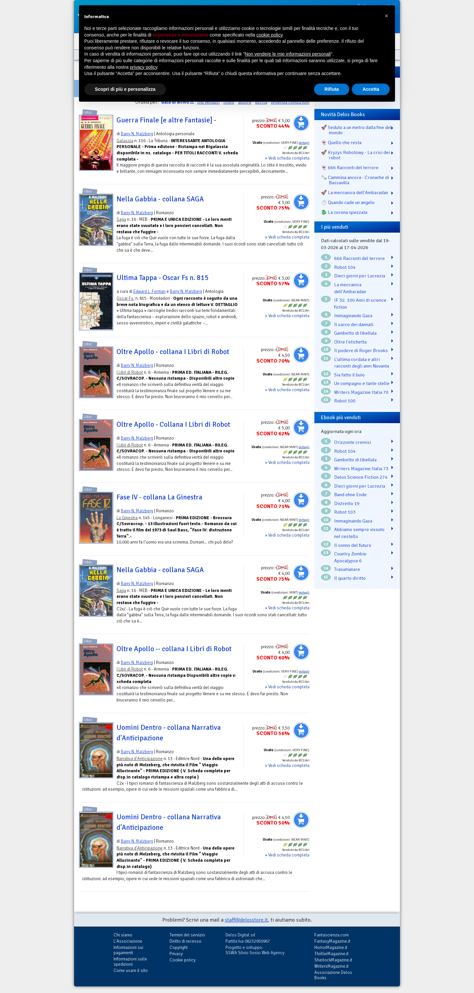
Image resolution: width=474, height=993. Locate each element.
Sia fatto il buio (349, 375)
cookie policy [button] (269, 35)
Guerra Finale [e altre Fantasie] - (166, 120)
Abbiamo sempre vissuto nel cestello (359, 532)
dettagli (304, 143)
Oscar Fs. (125, 298)
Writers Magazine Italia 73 (361, 468)
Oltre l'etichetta (350, 342)
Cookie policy (183, 960)
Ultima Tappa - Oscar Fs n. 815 (163, 277)
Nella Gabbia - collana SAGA (160, 199)
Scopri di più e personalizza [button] (125, 89)
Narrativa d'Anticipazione (140, 758)
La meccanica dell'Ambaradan (350, 288)
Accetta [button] (370, 89)
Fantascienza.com (331, 935)
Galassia (125, 140)
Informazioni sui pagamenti (128, 950)
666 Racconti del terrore (359, 258)
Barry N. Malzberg (137, 134)
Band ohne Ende (350, 494)
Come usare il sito (131, 970)
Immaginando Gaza (353, 315)
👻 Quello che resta (341, 142)
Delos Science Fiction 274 (360, 477)
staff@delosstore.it (246, 920)
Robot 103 (345, 512)
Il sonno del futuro (352, 545)
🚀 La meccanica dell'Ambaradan (354, 192)
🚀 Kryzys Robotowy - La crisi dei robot (355, 155)
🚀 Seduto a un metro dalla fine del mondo (356, 130)
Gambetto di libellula (355, 333)
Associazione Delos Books (333, 975)
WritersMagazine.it (331, 966)
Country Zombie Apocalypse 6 (350, 557)
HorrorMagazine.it (330, 947)
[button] (386, 16)
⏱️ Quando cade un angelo (348, 202)
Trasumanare (347, 569)
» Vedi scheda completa (287, 158)
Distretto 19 (346, 503)
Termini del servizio (187, 935)
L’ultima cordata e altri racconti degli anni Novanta (361, 362)
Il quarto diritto (350, 578)
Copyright (179, 947)
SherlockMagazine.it (333, 960)
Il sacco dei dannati (353, 324)
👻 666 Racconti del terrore (350, 167)
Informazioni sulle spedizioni (130, 961)
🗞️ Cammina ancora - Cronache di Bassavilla (355, 180)
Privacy (176, 953)
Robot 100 (345, 401)
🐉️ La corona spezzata (344, 212)
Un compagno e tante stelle (361, 383)
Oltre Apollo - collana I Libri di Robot (173, 351)
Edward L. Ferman (149, 291)
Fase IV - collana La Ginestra (159, 497)
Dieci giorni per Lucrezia (359, 276)
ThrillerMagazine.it (331, 953)
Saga (121, 219)
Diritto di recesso (185, 941)
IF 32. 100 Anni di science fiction (360, 303)
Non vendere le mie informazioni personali (287, 54)
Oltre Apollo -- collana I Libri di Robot (174, 649)
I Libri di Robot (130, 372)
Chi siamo (123, 935)
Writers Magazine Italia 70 (361, 392)
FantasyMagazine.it (332, 941)
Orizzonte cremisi (352, 442)
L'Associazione (128, 941)
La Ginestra (127, 518)
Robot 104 (345, 267)
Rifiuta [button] (332, 89)
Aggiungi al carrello (301, 123)
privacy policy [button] (143, 67)
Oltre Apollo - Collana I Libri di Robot (173, 424)
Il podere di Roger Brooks (361, 350)
